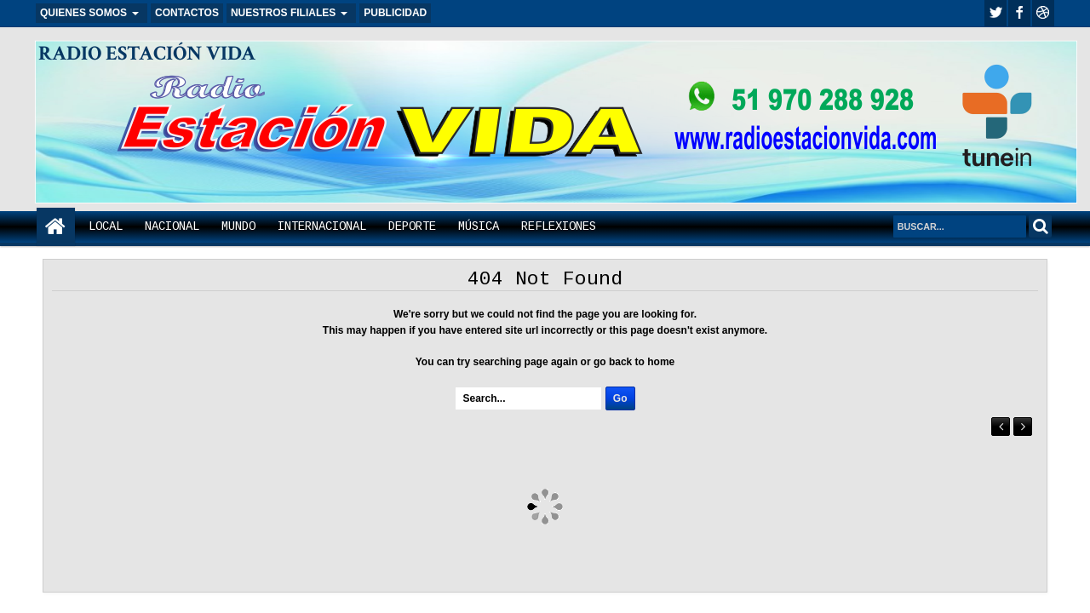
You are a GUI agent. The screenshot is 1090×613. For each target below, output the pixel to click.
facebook (1019, 13)
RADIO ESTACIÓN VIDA (146, 53)
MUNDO (238, 226)
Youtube (1043, 13)
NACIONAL (172, 226)
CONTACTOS (187, 13)
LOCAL (106, 226)
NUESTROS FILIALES (283, 13)
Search (1040, 226)
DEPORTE (412, 226)
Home (56, 226)
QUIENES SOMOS (83, 13)
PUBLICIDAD (395, 13)
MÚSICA (478, 226)
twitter (995, 13)
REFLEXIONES (558, 226)
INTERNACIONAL (322, 226)
